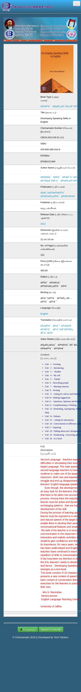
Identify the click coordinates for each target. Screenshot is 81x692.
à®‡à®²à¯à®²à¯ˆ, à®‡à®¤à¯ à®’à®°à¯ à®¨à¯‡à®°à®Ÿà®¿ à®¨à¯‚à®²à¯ (57, 329)
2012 (43, 223)
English (44, 313)
